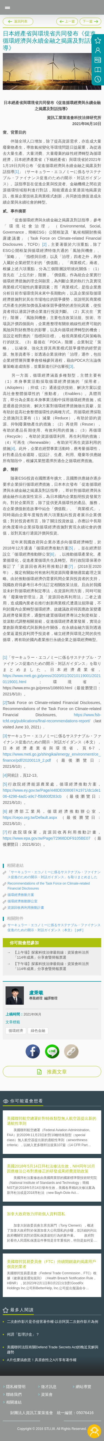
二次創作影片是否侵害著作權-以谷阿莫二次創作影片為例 (52, 1322)
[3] (71, 366)
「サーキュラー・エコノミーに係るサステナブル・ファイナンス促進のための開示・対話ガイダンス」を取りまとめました (54, 874)
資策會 (47, 1394)
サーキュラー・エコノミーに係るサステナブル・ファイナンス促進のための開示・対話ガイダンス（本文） (54, 928)
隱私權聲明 (16, 1386)
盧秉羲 (36, 993)
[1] (16, 171)
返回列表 (20, 21)
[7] (71, 566)
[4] (13, 448)
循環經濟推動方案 (20, 895)
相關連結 (14, 1402)
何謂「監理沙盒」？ (23, 1334)
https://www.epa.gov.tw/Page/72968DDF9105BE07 (46, 838)
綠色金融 (38, 1031)
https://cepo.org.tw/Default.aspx (30, 817)
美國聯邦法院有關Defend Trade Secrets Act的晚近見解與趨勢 (52, 1349)
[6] (52, 554)
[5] (71, 548)
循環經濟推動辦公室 (22, 901)
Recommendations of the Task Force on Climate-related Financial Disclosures (48, 886)
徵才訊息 (49, 1386)
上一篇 (67, 20)
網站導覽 (83, 1386)
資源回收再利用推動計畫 (25, 908)
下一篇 (90, 20)
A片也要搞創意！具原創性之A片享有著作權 (42, 1360)
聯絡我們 (14, 1394)
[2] (44, 244)
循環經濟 (16, 1031)
